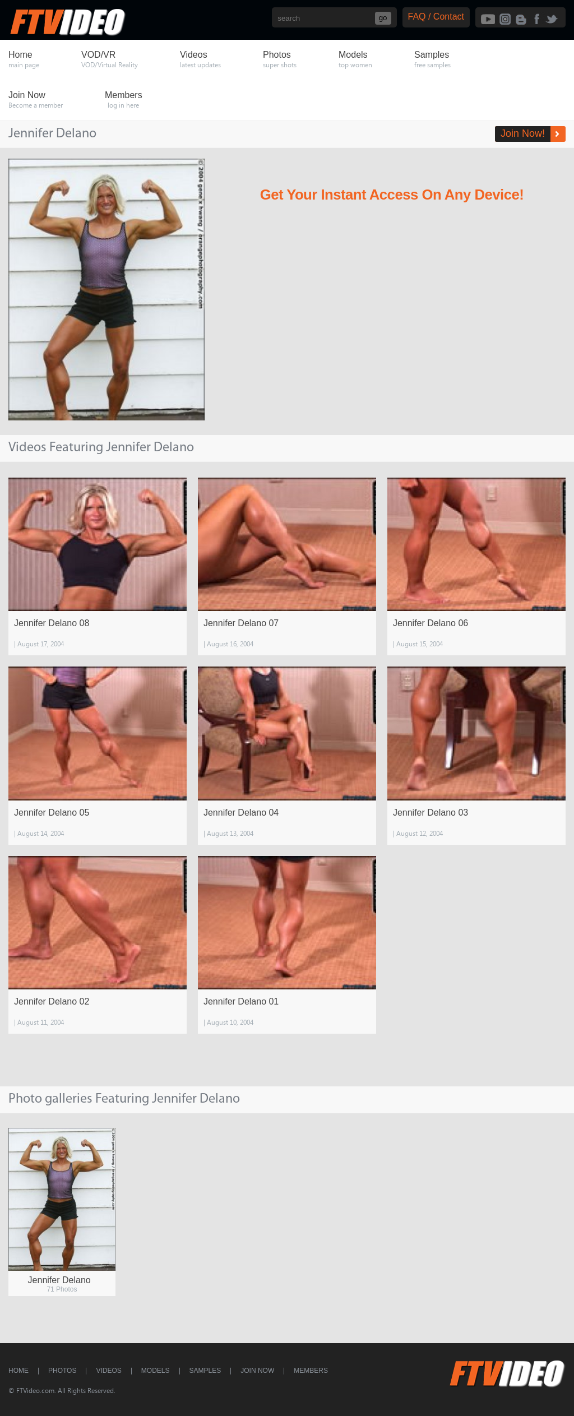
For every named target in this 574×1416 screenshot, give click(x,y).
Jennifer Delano (59, 1280)
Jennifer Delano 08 (51, 623)
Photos (62, 1371)
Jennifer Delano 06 (430, 623)
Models (155, 1371)
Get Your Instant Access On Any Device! (391, 194)
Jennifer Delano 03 (430, 812)
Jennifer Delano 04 (241, 812)
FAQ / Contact (436, 16)
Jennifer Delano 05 (51, 812)
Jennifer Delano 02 (51, 1001)
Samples (205, 1371)
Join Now (257, 1371)
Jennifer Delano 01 (241, 1001)
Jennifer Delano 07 (241, 623)
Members (311, 1371)
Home (18, 1371)
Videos (108, 1371)
